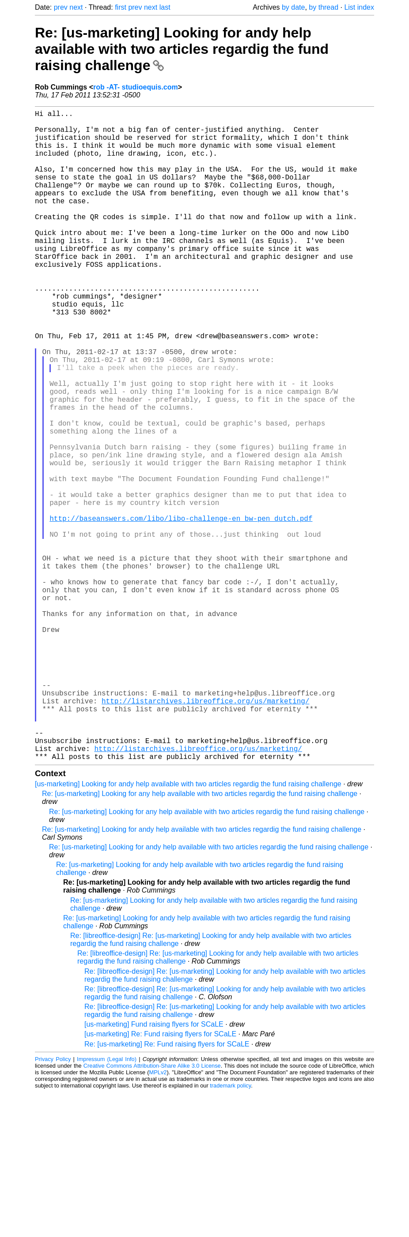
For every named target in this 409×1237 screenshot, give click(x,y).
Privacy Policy (53, 1203)
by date (293, 7)
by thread (323, 7)
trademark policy (230, 1230)
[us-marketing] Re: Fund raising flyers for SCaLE (160, 1178)
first (120, 7)
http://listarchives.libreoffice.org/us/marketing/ (205, 833)
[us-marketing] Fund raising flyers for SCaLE (153, 1169)
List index (359, 7)
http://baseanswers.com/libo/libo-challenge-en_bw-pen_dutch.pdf (180, 610)
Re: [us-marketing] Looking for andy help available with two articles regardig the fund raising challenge (182, 49)
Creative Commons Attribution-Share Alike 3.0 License (152, 1210)
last (164, 7)
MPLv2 (158, 1217)
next (76, 7)
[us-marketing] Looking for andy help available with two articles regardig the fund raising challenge (188, 928)
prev (61, 7)
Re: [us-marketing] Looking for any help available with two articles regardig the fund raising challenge (199, 938)
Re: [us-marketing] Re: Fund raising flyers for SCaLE (166, 1188)
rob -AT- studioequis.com (135, 87)
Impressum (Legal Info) (106, 1203)
